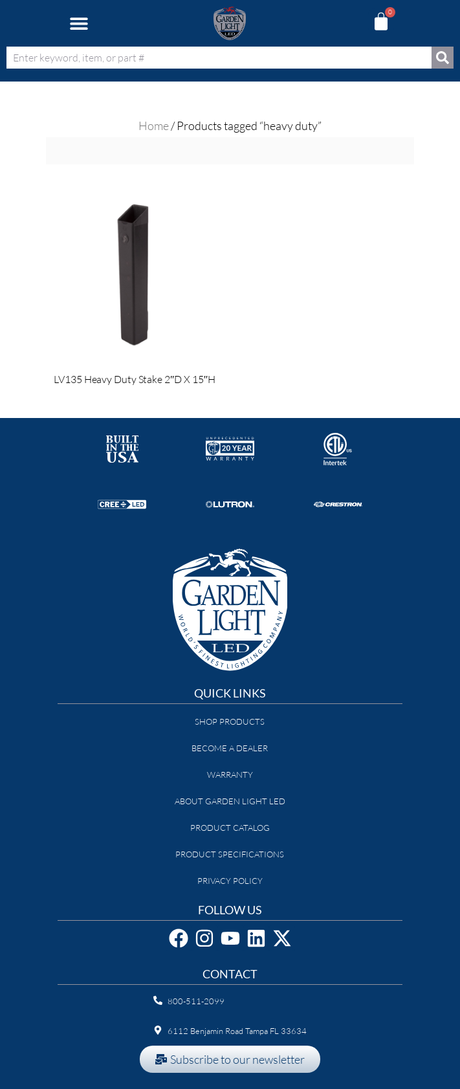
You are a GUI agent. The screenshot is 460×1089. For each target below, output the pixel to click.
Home (153, 125)
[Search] (443, 58)
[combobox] (219, 58)
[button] (78, 23)
